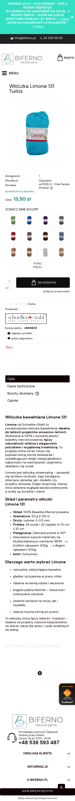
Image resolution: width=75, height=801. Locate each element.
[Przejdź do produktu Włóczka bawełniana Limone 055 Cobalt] (37, 690)
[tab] (37, 379)
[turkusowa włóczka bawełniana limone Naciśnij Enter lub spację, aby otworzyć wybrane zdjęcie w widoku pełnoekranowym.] (37, 132)
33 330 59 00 (53, 38)
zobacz (65, 19)
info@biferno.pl (25, 38)
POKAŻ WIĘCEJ (37, 265)
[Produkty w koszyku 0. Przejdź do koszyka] (66, 58)
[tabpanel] (37, 526)
